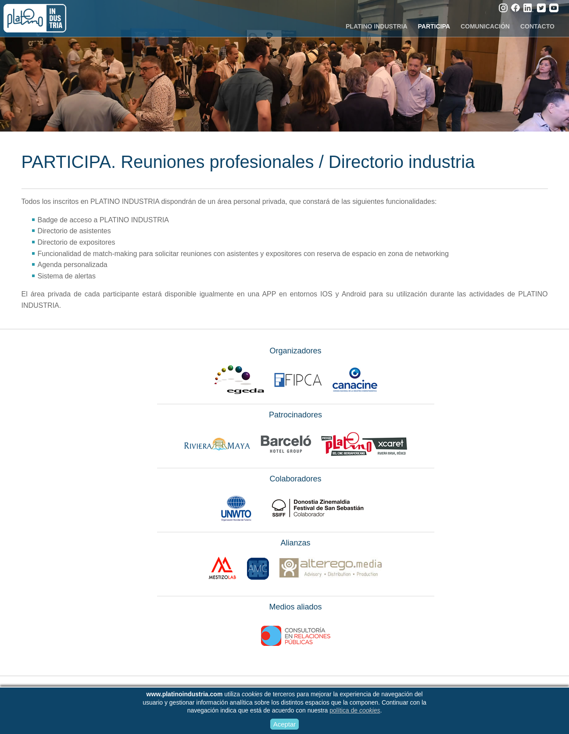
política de (354, 710)
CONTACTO (537, 26)
